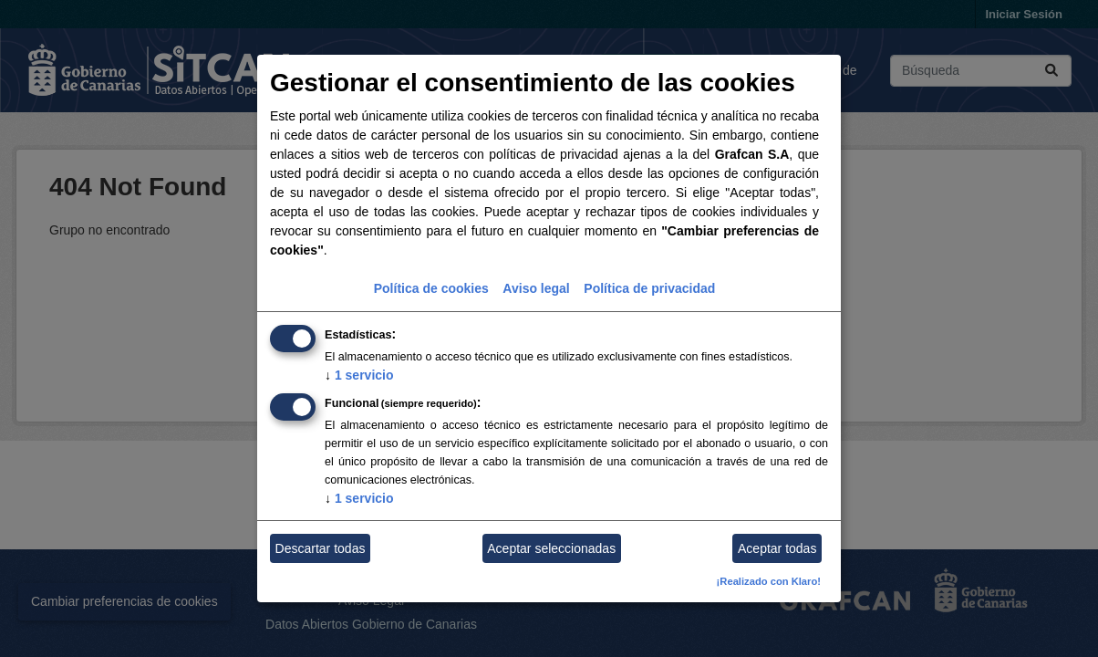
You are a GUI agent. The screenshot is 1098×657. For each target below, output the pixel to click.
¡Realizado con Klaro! (769, 581)
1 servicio (359, 375)
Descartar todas (320, 548)
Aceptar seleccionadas (551, 548)
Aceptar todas (777, 548)
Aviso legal (535, 288)
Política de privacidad (649, 288)
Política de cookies (431, 288)
